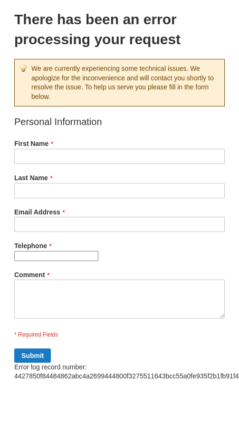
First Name (31, 143)
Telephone (30, 246)
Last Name (31, 178)
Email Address (37, 212)
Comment (29, 275)
